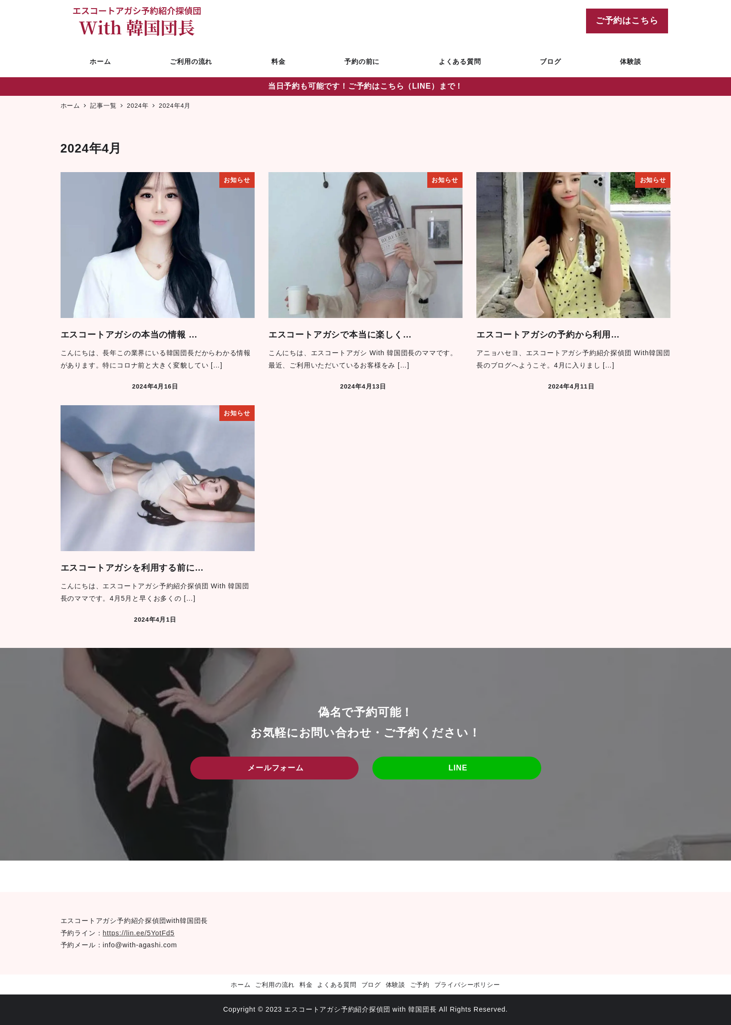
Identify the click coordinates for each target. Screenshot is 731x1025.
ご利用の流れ (275, 984)
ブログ (371, 984)
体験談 (395, 984)
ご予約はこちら (627, 20)
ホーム (240, 984)
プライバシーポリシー (467, 984)
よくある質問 (337, 984)
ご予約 (420, 984)
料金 (306, 984)
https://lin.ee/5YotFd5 (139, 933)
